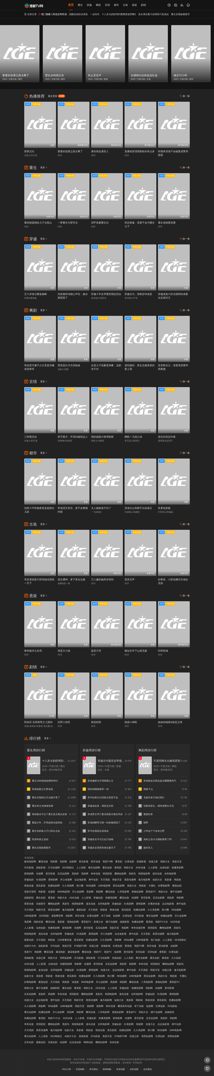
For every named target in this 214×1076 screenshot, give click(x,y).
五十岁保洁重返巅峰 (35, 294)
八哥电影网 (123, 891)
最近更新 (56, 96)
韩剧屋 (41, 891)
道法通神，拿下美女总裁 (71, 579)
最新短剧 (81, 909)
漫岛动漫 (157, 873)
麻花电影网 (30, 861)
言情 (107, 5)
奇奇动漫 (95, 873)
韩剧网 (53, 861)
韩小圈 (79, 885)
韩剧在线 (38, 921)
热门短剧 (155, 939)
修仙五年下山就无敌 (136, 650)
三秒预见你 (30, 436)
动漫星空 (40, 903)
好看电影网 (164, 885)
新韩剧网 (29, 873)
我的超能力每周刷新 (102, 436)
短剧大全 (157, 879)
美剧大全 (131, 885)
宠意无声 (130, 579)
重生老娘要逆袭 (167, 222)
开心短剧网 (78, 891)
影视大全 (98, 921)
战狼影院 (29, 897)
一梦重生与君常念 (68, 222)
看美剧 (117, 867)
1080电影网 (104, 885)
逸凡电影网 (144, 879)
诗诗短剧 (152, 952)
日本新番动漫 (65, 939)
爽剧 (98, 5)
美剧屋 (168, 879)
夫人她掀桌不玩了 (101, 508)
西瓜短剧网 (119, 885)
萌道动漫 (29, 885)
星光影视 (83, 861)
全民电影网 (170, 873)
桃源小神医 (131, 722)
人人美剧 (81, 867)
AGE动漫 (140, 867)
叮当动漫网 (54, 867)
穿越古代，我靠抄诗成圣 (138, 294)
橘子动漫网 (176, 891)
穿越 (89, 5)
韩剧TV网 (108, 861)
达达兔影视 (80, 879)
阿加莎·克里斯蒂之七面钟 (38, 722)
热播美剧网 (177, 867)
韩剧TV (97, 952)
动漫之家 (153, 861)
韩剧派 (142, 885)
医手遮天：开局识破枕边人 (73, 436)
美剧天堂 (177, 861)
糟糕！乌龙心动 (133, 436)
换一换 (185, 96)
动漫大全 (105, 970)
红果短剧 (129, 861)
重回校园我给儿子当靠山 (38, 222)
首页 (71, 5)
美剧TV (28, 952)
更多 (43, 167)
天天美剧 (105, 879)
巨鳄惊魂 (163, 650)
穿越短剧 (29, 879)
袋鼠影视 (40, 867)
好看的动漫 (154, 903)
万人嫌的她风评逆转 (102, 579)
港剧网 (69, 915)
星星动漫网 (130, 879)
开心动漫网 (66, 879)
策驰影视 (141, 861)
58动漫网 (91, 885)
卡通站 (151, 885)
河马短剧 (55, 946)
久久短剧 (176, 958)
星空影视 (50, 873)
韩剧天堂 (117, 879)
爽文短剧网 (94, 867)
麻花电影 (60, 952)
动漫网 (39, 873)
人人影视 (152, 867)
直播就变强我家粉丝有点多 (140, 151)
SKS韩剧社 (68, 867)
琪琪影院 (107, 873)
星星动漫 (29, 903)
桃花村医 (96, 722)
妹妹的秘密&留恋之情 (170, 722)
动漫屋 (51, 891)
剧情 (143, 5)
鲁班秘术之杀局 (33, 650)
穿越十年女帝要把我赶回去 (106, 294)
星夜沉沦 (29, 151)
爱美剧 (118, 861)
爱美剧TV (151, 891)
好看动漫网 (93, 915)
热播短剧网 (54, 885)
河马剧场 (29, 867)
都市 (116, 5)
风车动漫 (95, 861)
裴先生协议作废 (167, 436)
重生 (80, 5)
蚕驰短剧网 (137, 891)
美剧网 (63, 861)
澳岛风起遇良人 (100, 151)
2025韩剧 (44, 915)
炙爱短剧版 (164, 508)
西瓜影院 (40, 885)
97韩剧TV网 (80, 946)
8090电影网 (64, 891)
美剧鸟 (132, 873)
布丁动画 (106, 915)
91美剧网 (41, 879)
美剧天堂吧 (30, 891)
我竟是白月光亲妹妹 (69, 365)
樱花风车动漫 (125, 1006)
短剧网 (72, 861)
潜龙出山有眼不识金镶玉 (138, 508)
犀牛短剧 (93, 879)
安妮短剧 (116, 958)
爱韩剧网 (53, 879)
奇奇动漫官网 (138, 927)
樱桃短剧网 (120, 873)
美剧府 (75, 873)
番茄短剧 (177, 885)
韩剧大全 (165, 861)
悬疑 (134, 5)
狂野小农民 (64, 722)
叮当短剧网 (104, 958)
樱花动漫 (43, 861)
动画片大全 (30, 946)
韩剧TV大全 (161, 921)
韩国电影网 (144, 873)
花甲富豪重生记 (100, 222)
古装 (125, 5)
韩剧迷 (177, 879)
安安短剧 (140, 952)
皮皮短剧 (43, 970)
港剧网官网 (57, 915)
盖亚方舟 (96, 650)
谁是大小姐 (64, 650)
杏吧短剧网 (66, 958)
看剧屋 (61, 921)
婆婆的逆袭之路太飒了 (70, 151)
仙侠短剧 (164, 867)
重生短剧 (107, 867)
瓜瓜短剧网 (63, 873)
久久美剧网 (68, 885)
